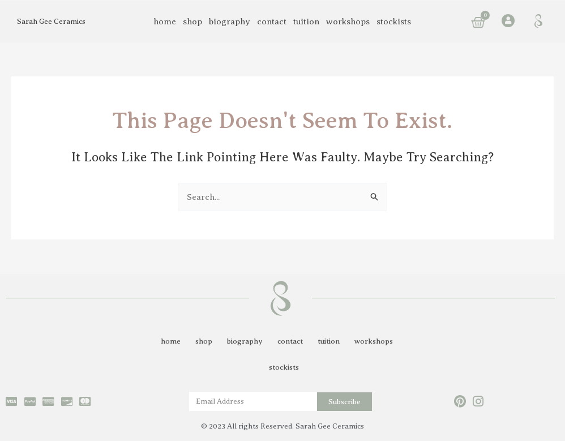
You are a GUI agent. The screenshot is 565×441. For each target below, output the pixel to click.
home (164, 21)
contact (271, 21)
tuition (306, 21)
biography (229, 21)
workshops (348, 21)
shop (192, 21)
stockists (393, 21)
